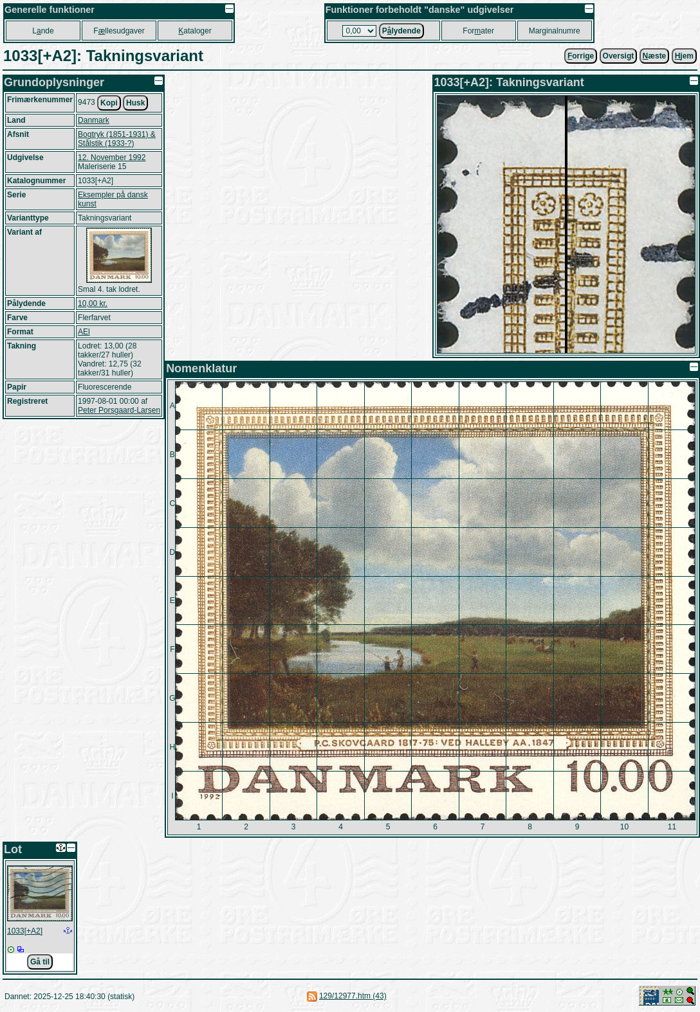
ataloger (194, 30)
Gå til (40, 961)
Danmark (93, 120)
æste (655, 55)
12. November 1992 (111, 157)
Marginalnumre (554, 30)
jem (684, 55)
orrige (580, 55)
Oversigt (618, 55)
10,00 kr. (92, 303)
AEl (84, 331)
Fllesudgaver (118, 30)
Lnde (42, 30)
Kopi (109, 102)
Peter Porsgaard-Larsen (119, 410)
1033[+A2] (24, 930)
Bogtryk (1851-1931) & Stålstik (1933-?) (117, 139)
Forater (478, 30)
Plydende (401, 30)
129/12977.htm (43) (353, 995)
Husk (135, 102)
